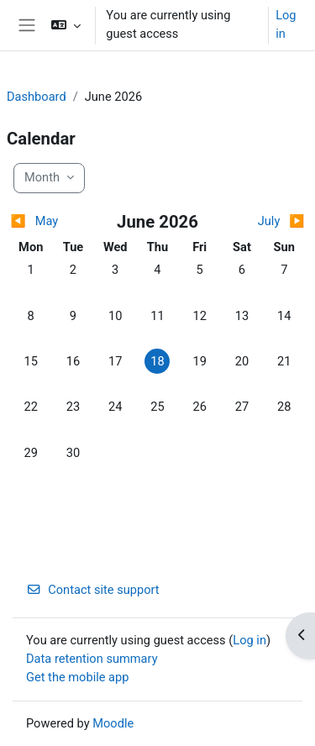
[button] (66, 25)
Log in (286, 24)
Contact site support (93, 589)
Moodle (113, 723)
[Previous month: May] (47, 222)
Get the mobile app (77, 677)
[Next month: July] (268, 222)
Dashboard (36, 96)
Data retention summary (92, 658)
